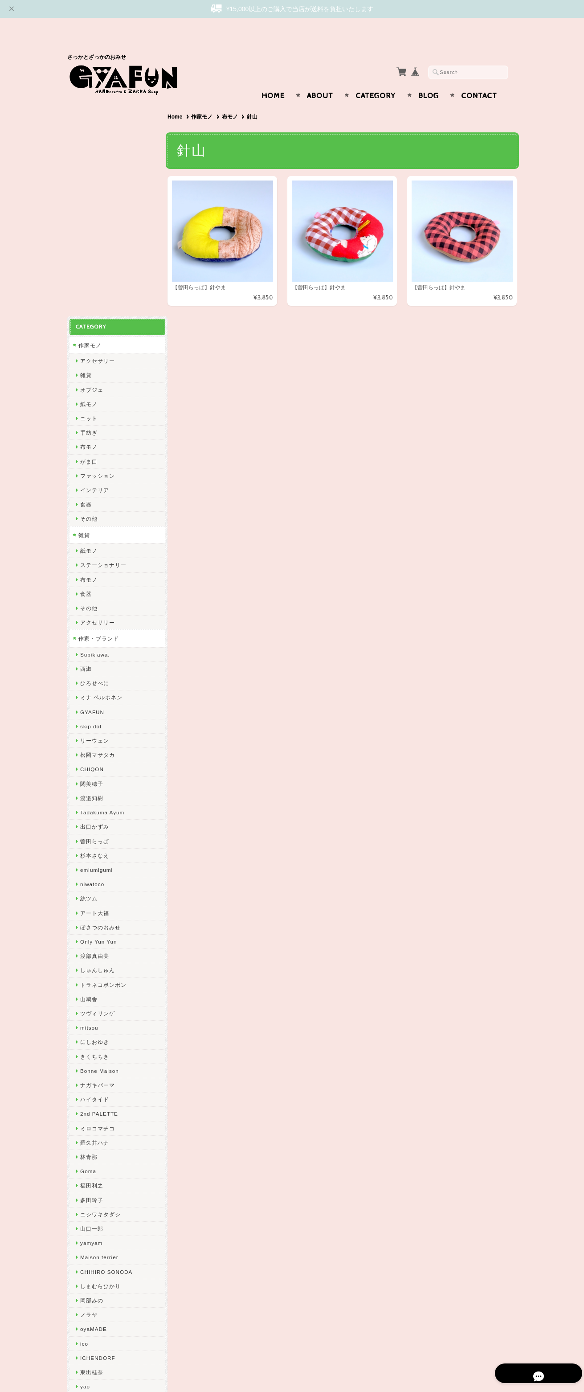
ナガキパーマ (97, 864)
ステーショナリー (103, 344)
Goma (88, 950)
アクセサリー (97, 140)
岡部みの (91, 1080)
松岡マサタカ (97, 534)
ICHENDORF (97, 1137)
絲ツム (89, 678)
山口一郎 (91, 1008)
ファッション (97, 255)
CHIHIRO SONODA (106, 1051)
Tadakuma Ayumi (103, 592)
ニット (89, 198)
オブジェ (91, 169)
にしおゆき (94, 821)
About (320, 78)
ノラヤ (89, 1094)
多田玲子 (91, 979)
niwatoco (92, 663)
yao (85, 1166)
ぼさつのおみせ (100, 706)
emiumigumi (96, 649)
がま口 (89, 240)
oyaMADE (93, 1108)
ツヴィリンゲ (97, 793)
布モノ (232, 99)
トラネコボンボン (103, 764)
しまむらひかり (100, 1065)
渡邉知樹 (91, 577)
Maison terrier (99, 1036)
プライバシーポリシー (107, 1248)
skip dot (91, 506)
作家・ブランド (98, 418)
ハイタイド (94, 879)
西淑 (86, 448)
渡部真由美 (94, 735)
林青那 (89, 936)
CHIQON (92, 548)
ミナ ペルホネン (101, 477)
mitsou (89, 807)
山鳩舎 (89, 778)
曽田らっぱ (94, 620)
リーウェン (94, 520)
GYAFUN (92, 491)
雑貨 (86, 154)
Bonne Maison (99, 850)
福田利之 (91, 965)
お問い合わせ (97, 1230)
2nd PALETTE (99, 893)
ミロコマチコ (97, 907)
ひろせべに (94, 462)
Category (375, 78)
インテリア (94, 269)
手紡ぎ (89, 212)
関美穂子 (91, 563)
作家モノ (204, 99)
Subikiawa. (95, 434)
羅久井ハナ (94, 921)
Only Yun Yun (98, 721)
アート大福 (94, 692)
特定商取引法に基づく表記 (113, 1266)
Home (273, 78)
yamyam (91, 1022)
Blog (428, 78)
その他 (89, 298)
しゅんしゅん (97, 749)
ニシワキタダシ (100, 993)
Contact (479, 78)
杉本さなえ (94, 634)
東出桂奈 (91, 1151)
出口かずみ (94, 606)
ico (84, 1122)
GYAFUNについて (102, 1212)
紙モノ (89, 183)
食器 (86, 284)
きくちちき (94, 835)
